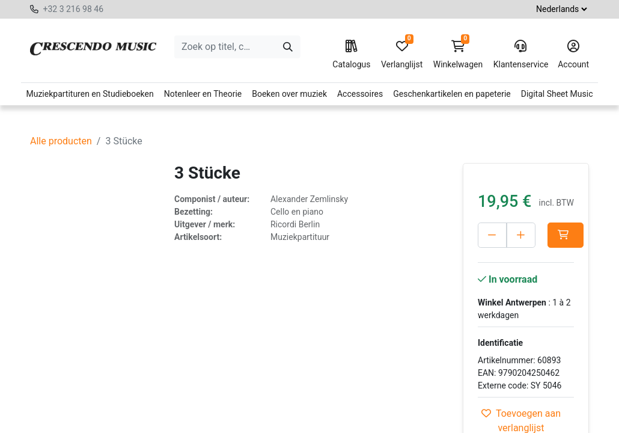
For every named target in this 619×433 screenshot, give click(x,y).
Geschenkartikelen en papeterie (452, 94)
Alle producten (61, 141)
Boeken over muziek (289, 94)
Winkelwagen (458, 54)
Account (573, 54)
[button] (496, 260)
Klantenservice (520, 54)
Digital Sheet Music (557, 94)
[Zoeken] (287, 46)
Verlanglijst (401, 54)
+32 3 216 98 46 (73, 9)
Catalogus (351, 54)
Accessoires (360, 94)
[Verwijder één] (492, 235)
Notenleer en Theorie (203, 94)
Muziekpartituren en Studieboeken (89, 94)
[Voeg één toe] (546, 235)
